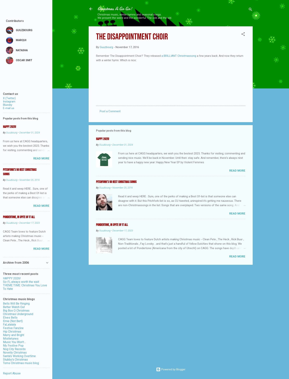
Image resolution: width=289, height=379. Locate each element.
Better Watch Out (14, 307)
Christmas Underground (18, 314)
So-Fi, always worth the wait (21, 282)
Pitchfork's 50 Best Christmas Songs (116, 182)
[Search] (250, 10)
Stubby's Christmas (15, 359)
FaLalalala (9, 324)
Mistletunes (10, 338)
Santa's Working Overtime (19, 356)
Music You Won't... (14, 342)
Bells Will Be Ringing (16, 303)
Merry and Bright (13, 335)
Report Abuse (12, 373)
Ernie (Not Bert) (13, 321)
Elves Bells (10, 317)
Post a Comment (110, 111)
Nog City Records (14, 349)
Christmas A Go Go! (115, 9)
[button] (243, 35)
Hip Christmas (12, 331)
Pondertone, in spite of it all (112, 225)
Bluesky (7, 104)
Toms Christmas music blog (21, 363)
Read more (237, 170)
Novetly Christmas (15, 352)
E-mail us (8, 108)
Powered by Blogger (170, 369)
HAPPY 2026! (12, 278)
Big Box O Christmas (16, 310)
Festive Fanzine (13, 328)
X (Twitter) (9, 98)
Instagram (9, 101)
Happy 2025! (102, 139)
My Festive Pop (13, 345)
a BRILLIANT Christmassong (179, 55)
